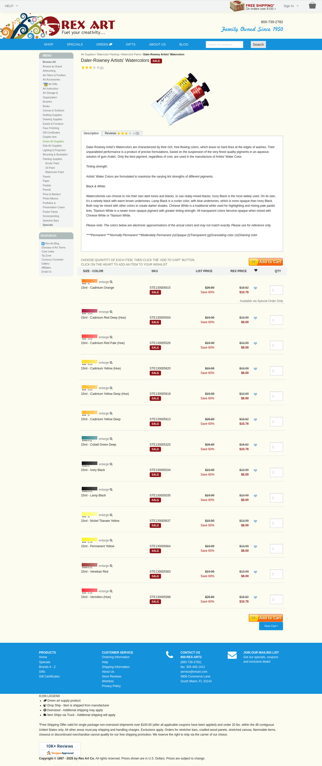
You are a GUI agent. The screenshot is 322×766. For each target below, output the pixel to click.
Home (43, 657)
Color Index (48, 251)
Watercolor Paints (131, 54)
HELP (9, 6)
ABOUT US (157, 44)
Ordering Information (116, 657)
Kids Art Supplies (52, 145)
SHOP (48, 44)
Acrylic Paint (52, 163)
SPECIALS (75, 44)
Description (91, 133)
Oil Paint (50, 167)
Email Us (47, 271)
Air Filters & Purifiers (54, 75)
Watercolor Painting (108, 54)
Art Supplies (88, 54)
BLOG (183, 44)
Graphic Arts (50, 137)
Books (46, 106)
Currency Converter (52, 259)
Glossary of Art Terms (53, 247)
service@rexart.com (194, 671)
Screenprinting (51, 216)
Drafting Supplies (52, 115)
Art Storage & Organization (50, 95)
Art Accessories (51, 79)
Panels (47, 176)
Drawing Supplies (52, 119)
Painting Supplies (52, 159)
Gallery (46, 263)
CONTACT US (190, 652)
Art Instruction (50, 88)
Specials (44, 662)
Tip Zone (46, 255)
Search (258, 44)
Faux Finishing (51, 128)
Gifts (42, 671)
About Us (108, 671)
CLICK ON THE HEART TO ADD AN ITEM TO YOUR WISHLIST (124, 264)
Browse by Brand (52, 66)
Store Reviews (111, 676)
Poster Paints (50, 211)
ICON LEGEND (49, 696)
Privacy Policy (111, 686)
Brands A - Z (47, 667)
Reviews (122, 133)
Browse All (49, 62)
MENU (47, 55)
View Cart (271, 625)
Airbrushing (49, 70)
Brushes (47, 101)
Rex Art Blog (52, 243)
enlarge (97, 282)
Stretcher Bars (51, 220)
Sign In (289, 6)
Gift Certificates (51, 132)
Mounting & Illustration (55, 154)
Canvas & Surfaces (53, 110)
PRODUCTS (47, 652)
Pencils (47, 189)
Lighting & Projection (54, 150)
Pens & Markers (52, 194)
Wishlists (108, 681)
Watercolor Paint (54, 172)
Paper (46, 181)
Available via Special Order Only (261, 301)
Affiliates (46, 267)
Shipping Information (116, 667)
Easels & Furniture (53, 123)
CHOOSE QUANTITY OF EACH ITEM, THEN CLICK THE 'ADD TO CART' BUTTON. (138, 260)
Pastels (47, 185)
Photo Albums (50, 198)
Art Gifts (50, 84)
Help (105, 662)
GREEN (104, 44)
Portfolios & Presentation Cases (54, 205)
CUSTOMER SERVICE (117, 652)
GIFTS (130, 44)
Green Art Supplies (53, 141)
